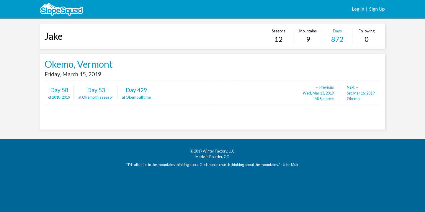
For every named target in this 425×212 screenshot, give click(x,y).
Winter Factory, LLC (219, 151)
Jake (54, 36)
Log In (358, 8)
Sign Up (377, 8)
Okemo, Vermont (79, 64)
